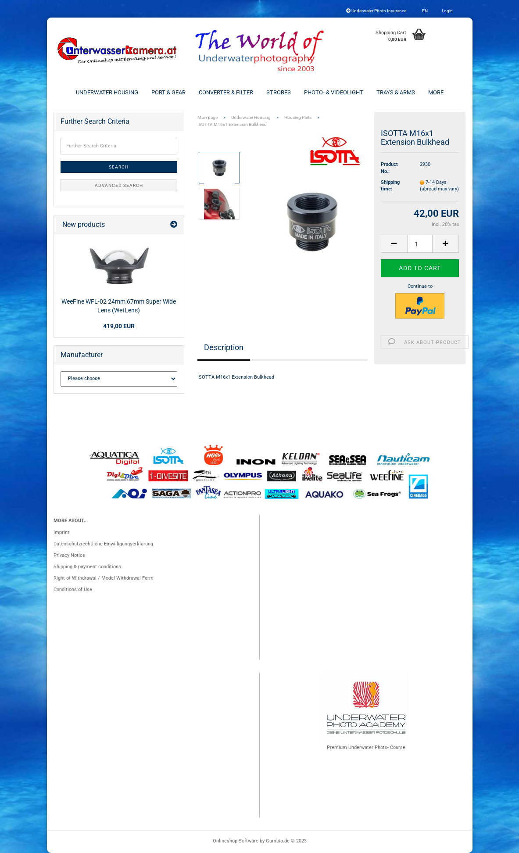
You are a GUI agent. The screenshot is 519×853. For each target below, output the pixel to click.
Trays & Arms (395, 92)
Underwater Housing (107, 92)
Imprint (61, 532)
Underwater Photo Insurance (376, 10)
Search (119, 167)
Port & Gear (168, 92)
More (436, 92)
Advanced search (119, 185)
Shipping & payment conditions (87, 567)
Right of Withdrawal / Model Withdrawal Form (104, 578)
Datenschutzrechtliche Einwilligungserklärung (103, 544)
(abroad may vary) (439, 189)
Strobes (278, 92)
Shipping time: (390, 185)
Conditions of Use (73, 589)
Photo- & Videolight (333, 92)
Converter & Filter (226, 92)
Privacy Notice (69, 555)
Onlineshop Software (235, 841)
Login (447, 10)
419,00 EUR (119, 326)
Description (223, 347)
